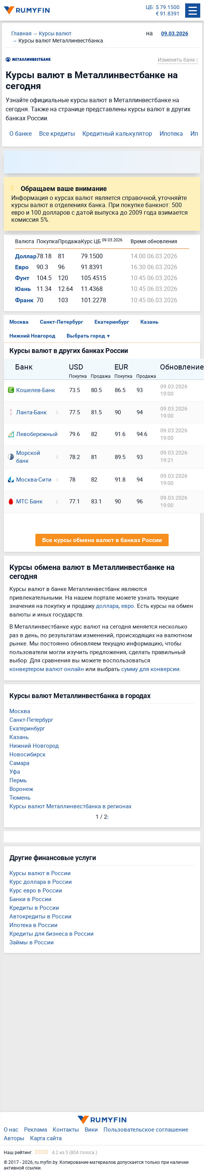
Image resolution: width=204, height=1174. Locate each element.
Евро (22, 267)
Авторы (14, 1138)
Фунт (22, 278)
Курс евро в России (35, 890)
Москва (19, 322)
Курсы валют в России (40, 873)
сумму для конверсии (150, 669)
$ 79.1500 (168, 7)
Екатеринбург (111, 322)
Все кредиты (57, 133)
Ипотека (171, 133)
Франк (24, 300)
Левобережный (30, 434)
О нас (11, 1129)
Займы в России (31, 942)
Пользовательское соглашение (146, 1129)
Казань (149, 322)
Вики (91, 1129)
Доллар (26, 256)
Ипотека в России (33, 924)
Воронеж (21, 788)
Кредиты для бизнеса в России (51, 933)
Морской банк (24, 456)
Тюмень (19, 797)
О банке (20, 133)
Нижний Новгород (32, 336)
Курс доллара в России (40, 881)
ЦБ (149, 7)
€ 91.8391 (168, 14)
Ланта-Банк (27, 412)
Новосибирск (27, 754)
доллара (107, 605)
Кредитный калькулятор (117, 133)
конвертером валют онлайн (46, 669)
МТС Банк (25, 501)
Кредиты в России (34, 907)
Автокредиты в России (40, 916)
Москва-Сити (30, 479)
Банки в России (30, 898)
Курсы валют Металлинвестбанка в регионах (70, 806)
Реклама (35, 1129)
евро (127, 605)
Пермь (18, 780)
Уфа (14, 771)
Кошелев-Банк (31, 390)
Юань (23, 288)
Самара (19, 762)
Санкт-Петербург (61, 322)
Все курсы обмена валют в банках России (102, 540)
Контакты (66, 1129)
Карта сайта (46, 1138)
